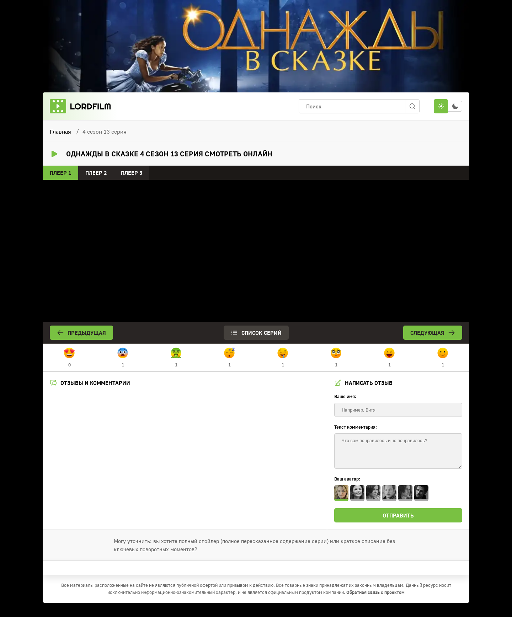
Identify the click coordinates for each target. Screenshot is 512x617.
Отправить (398, 515)
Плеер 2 (96, 173)
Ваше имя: (345, 396)
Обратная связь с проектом (375, 592)
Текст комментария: (355, 427)
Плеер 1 (60, 173)
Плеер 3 (131, 173)
